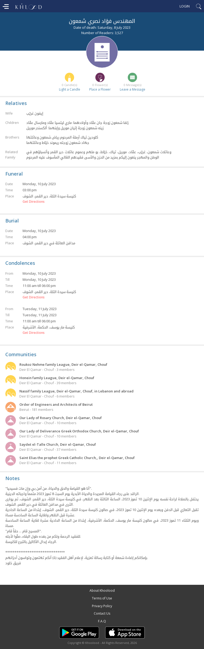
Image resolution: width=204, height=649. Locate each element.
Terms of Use (102, 598)
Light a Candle (69, 89)
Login (185, 6)
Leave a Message (132, 89)
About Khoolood (102, 590)
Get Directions (34, 202)
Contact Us (102, 613)
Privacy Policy (102, 606)
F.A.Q (102, 621)
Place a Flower (100, 89)
